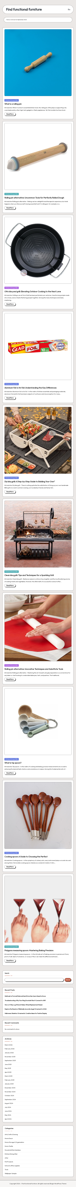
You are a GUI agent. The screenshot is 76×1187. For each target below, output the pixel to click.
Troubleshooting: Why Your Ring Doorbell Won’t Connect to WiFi (25, 1000)
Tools (6, 1169)
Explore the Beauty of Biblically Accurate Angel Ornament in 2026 (26, 1009)
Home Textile (9, 1146)
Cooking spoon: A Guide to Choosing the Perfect (26, 856)
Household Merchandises (13, 1150)
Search (7, 973)
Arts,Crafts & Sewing (11, 1134)
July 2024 (8, 1107)
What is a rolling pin (13, 104)
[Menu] (69, 9)
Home (8, 19)
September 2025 (10, 1060)
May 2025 (8, 1068)
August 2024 (9, 1103)
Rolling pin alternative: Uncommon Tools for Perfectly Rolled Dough (34, 197)
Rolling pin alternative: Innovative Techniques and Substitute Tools (33, 669)
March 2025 (8, 1076)
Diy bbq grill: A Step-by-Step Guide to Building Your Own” (29, 481)
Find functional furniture (24, 9)
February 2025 (9, 1080)
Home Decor (9, 1138)
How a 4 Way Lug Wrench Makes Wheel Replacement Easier (24, 1005)
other (6, 1158)
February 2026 (9, 1049)
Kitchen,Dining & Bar (11, 100)
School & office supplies (12, 1166)
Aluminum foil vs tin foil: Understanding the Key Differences (30, 388)
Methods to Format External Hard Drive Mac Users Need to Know (25, 996)
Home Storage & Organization (14, 1142)
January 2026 (9, 1053)
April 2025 (8, 1072)
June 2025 (8, 1064)
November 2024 (10, 1092)
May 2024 (8, 1115)
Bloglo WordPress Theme (58, 1184)
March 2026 (8, 1045)
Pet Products (9, 1162)
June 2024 (8, 1111)
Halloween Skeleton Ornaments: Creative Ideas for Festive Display (26, 1013)
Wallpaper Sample (11, 1173)
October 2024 (9, 1095)
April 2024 (8, 1119)
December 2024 (10, 1088)
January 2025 (9, 1084)
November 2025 (10, 1057)
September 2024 (10, 1099)
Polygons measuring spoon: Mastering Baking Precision (28, 950)
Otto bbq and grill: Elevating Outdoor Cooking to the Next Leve (32, 291)
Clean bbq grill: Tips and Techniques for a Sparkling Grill (29, 575)
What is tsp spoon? (12, 763)
